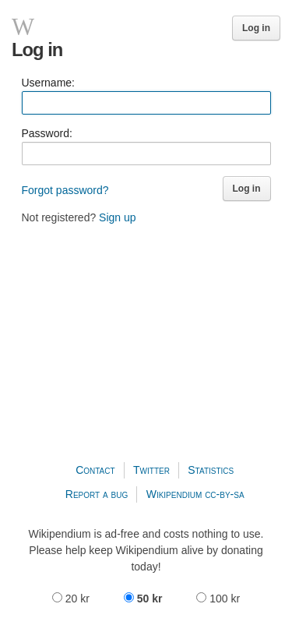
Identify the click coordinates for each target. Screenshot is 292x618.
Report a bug (96, 494)
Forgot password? (65, 190)
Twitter (151, 470)
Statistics (211, 470)
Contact (95, 470)
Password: (47, 133)
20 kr (72, 598)
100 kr (218, 598)
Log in (256, 28)
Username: (48, 82)
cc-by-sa (224, 494)
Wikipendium (174, 494)
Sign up (117, 217)
